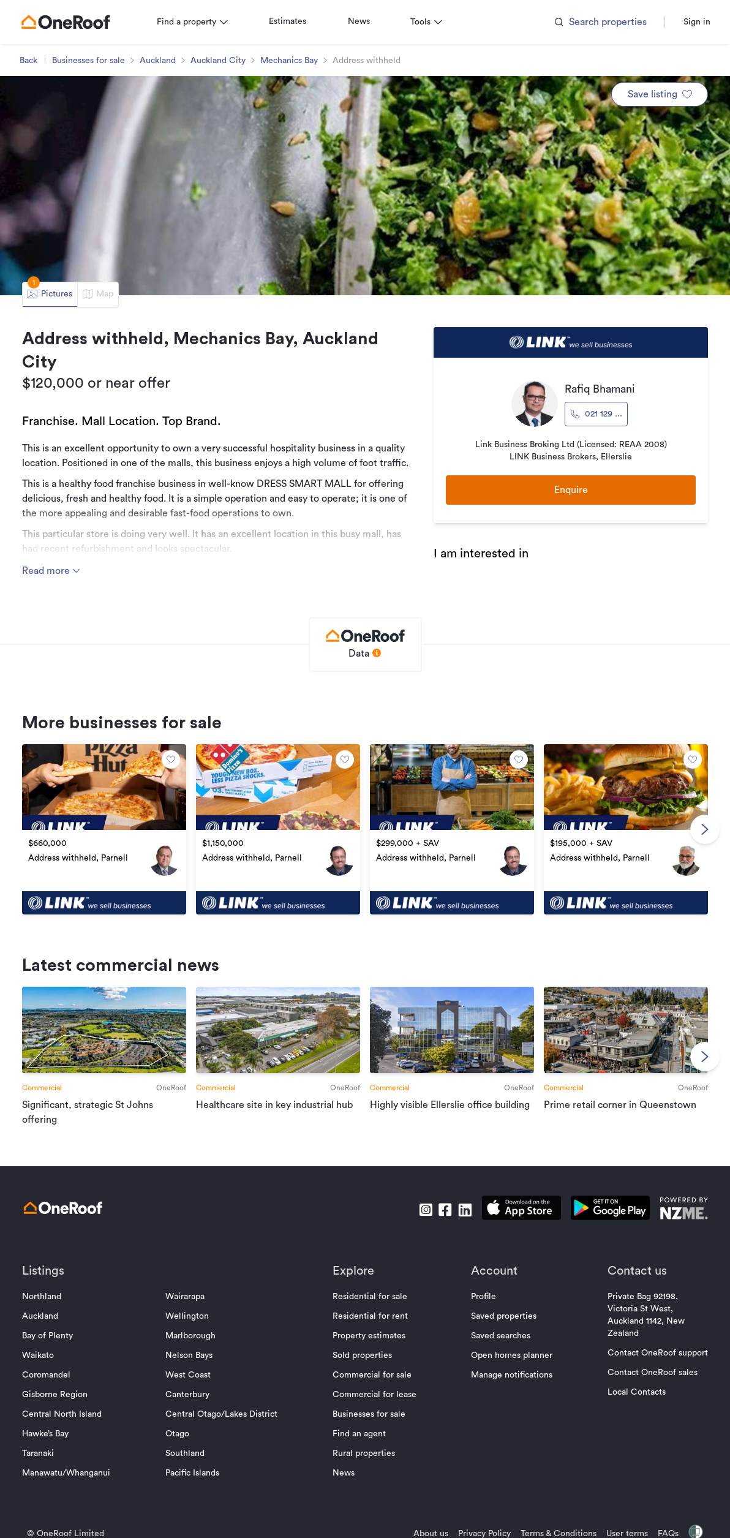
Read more (51, 571)
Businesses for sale (88, 60)
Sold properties (362, 1355)
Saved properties (503, 1316)
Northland (41, 1296)
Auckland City (218, 60)
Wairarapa (185, 1296)
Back (28, 60)
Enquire (571, 490)
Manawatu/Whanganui (66, 1473)
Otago (177, 1434)
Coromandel (46, 1375)
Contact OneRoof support (658, 1353)
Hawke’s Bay (45, 1434)
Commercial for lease (374, 1394)
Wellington (187, 1316)
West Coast (188, 1375)
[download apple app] (521, 1210)
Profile (483, 1296)
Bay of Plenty (47, 1336)
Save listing (660, 94)
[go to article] (104, 1057)
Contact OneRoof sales (653, 1372)
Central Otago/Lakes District (221, 1414)
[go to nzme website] (684, 1210)
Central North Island (62, 1414)
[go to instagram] (425, 1209)
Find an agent (359, 1434)
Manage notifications (511, 1375)
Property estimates (369, 1336)
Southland (185, 1453)
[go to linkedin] (464, 1209)
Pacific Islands (192, 1473)
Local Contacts (637, 1392)
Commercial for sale (372, 1375)
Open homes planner (511, 1355)
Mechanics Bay (289, 60)
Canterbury (187, 1394)
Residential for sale (370, 1296)
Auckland (158, 60)
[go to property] (104, 829)
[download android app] (610, 1210)
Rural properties (364, 1453)
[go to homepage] (65, 22)
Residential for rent (370, 1316)
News (359, 21)
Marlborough (190, 1336)
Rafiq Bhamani (600, 388)
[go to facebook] (445, 1209)
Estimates (287, 21)
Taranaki (38, 1453)
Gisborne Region (55, 1394)
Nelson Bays (189, 1355)
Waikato (38, 1355)
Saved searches (500, 1336)
